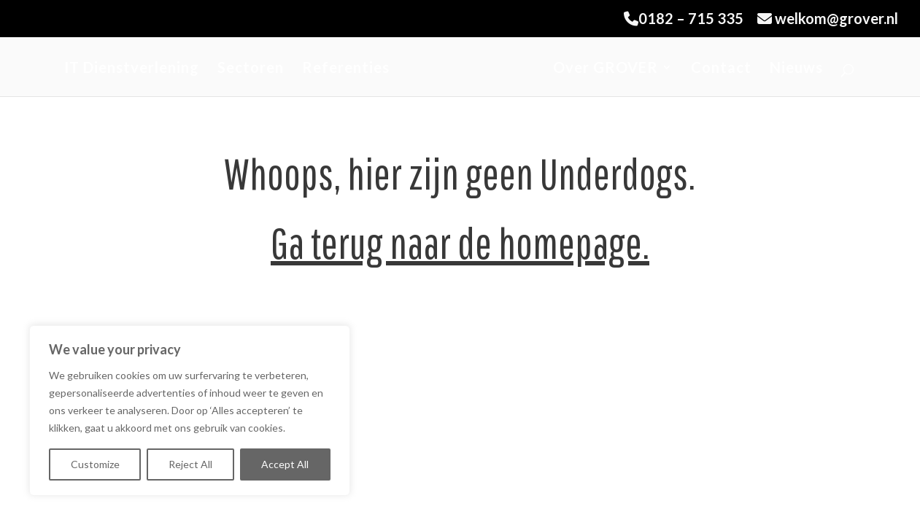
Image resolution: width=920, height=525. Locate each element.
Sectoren (250, 69)
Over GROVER (605, 69)
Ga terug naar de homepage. (460, 242)
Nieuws (796, 69)
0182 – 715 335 (683, 19)
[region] (189, 410)
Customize (95, 464)
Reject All (190, 464)
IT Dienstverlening (131, 69)
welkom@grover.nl (827, 19)
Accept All (285, 464)
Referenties (346, 69)
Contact (721, 69)
